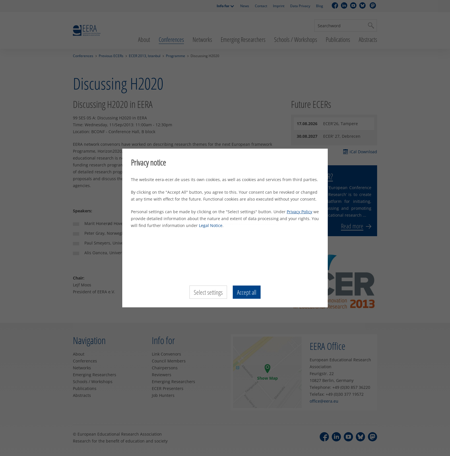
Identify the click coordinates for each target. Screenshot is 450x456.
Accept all (246, 292)
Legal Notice (210, 225)
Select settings (208, 292)
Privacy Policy (299, 211)
